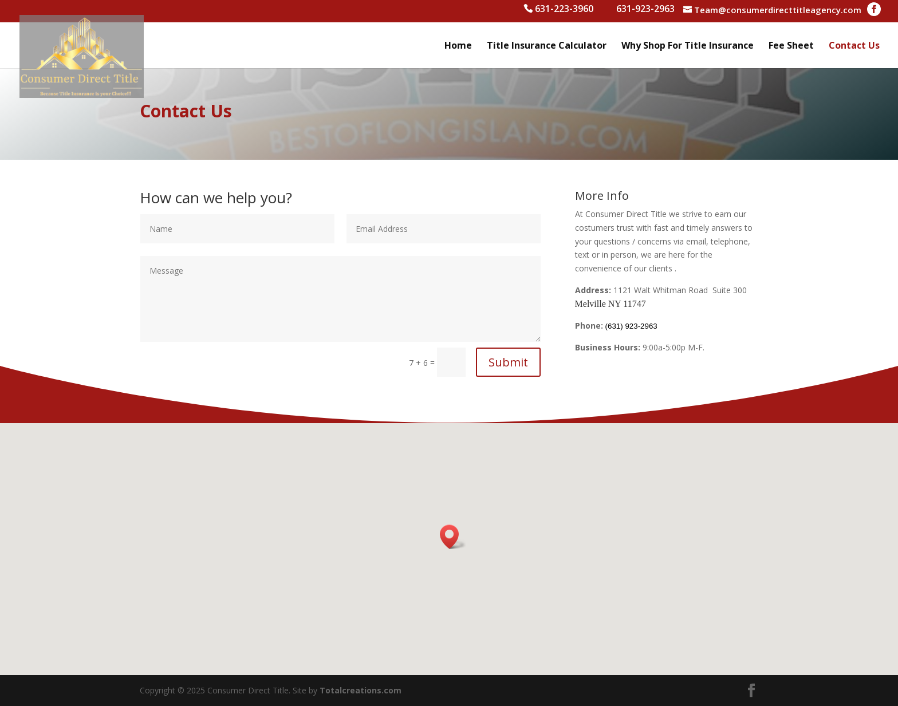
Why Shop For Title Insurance (687, 46)
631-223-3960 (564, 10)
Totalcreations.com (360, 690)
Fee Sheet (791, 46)
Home (458, 46)
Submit (508, 362)
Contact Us (854, 46)
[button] (453, 536)
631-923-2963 (645, 10)
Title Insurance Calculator (546, 46)
